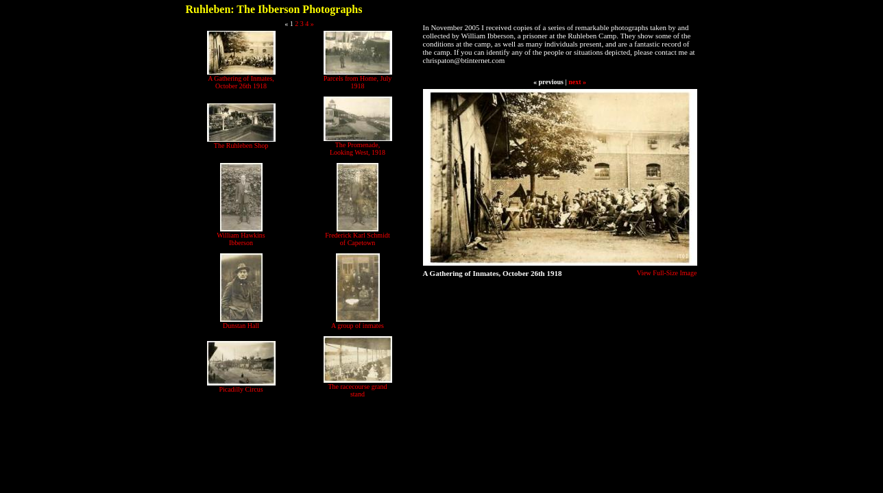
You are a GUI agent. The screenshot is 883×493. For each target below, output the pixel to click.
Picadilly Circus (241, 389)
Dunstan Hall (241, 325)
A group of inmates (357, 325)
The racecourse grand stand (357, 390)
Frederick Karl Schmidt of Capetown (357, 238)
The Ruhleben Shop (241, 145)
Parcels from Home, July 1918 (357, 82)
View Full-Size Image (667, 273)
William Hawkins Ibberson (241, 238)
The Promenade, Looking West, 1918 (357, 148)
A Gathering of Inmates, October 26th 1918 (241, 82)
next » (577, 82)
